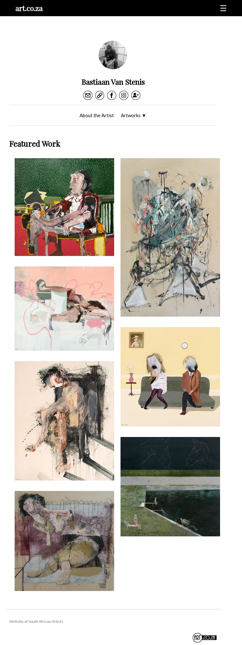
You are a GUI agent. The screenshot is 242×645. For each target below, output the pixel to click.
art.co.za (29, 8)
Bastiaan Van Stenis (113, 82)
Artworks (133, 115)
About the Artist (97, 115)
